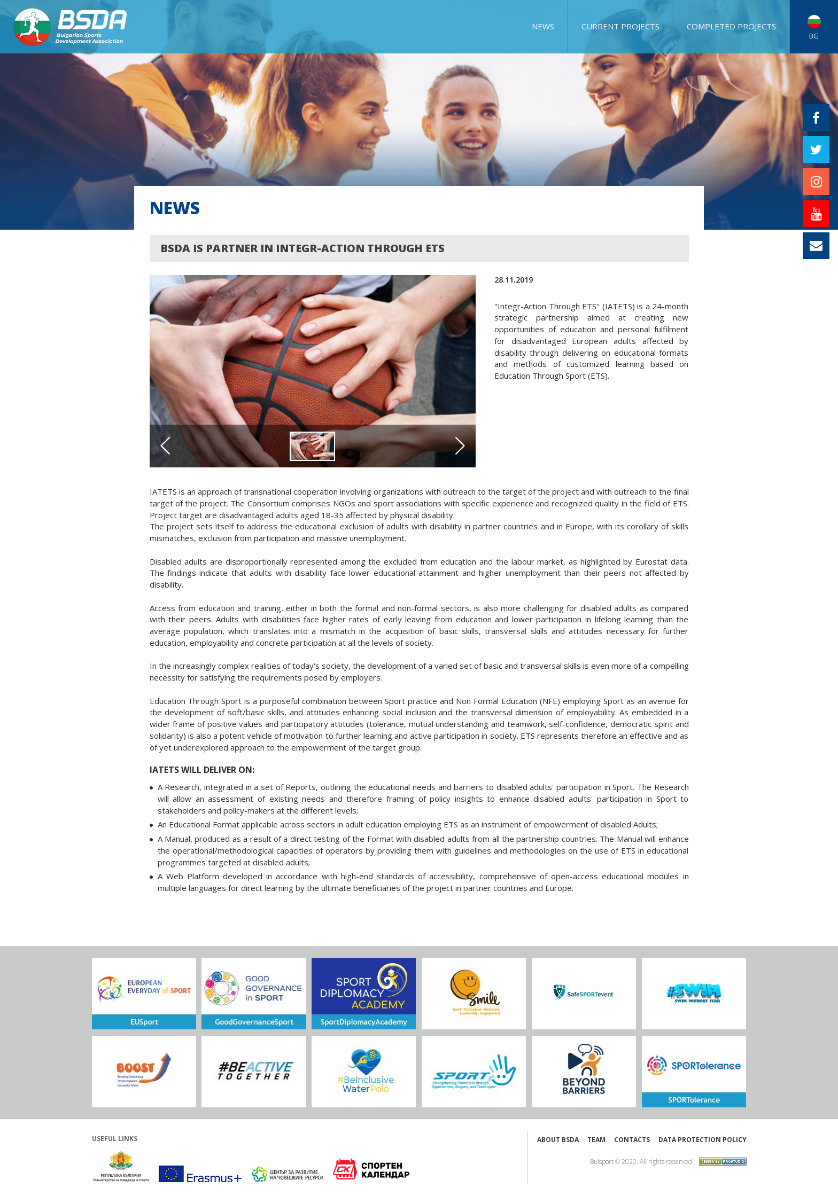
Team (596, 1139)
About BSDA (558, 1139)
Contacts (632, 1139)
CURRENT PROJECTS (620, 26)
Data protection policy (702, 1139)
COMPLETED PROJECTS (731, 26)
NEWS (543, 26)
